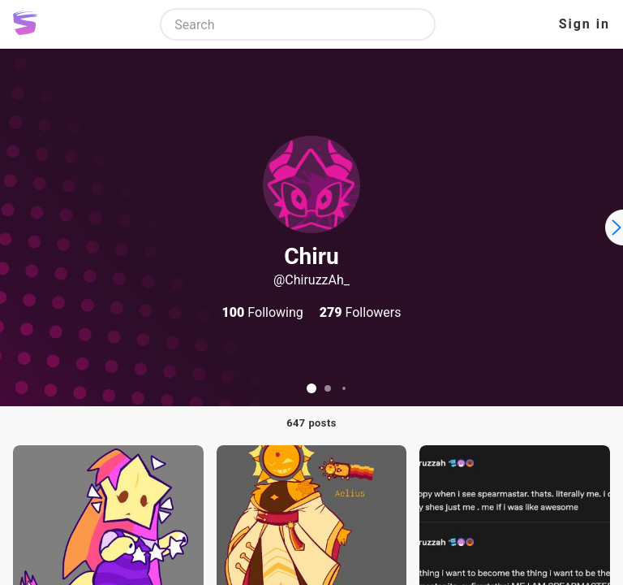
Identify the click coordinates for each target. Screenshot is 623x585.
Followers (361, 312)
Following (262, 312)
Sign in (584, 24)
